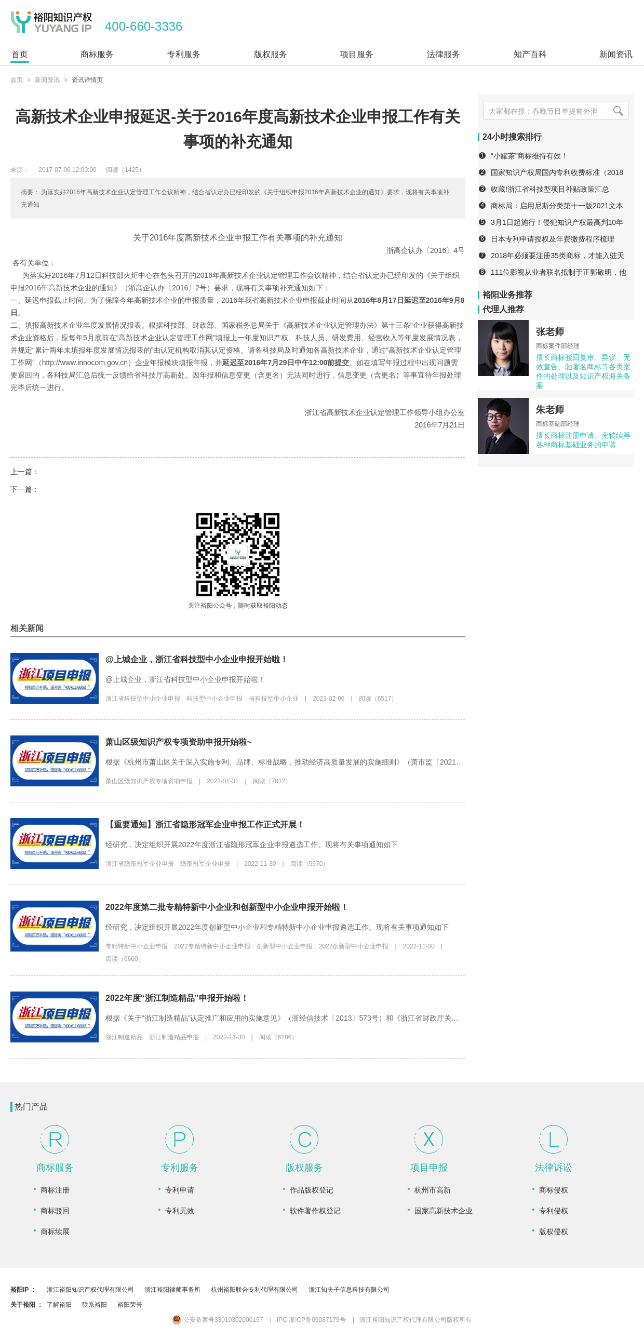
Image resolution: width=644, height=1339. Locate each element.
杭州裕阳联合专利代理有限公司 (254, 1289)
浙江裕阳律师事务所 (172, 1289)
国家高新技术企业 (443, 1211)
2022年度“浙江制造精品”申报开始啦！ (177, 998)
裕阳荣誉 (129, 1304)
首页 (16, 80)
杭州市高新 (432, 1190)
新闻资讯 (47, 80)
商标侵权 (553, 1190)
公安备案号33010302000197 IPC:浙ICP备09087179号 (259, 1319)
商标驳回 (55, 1211)
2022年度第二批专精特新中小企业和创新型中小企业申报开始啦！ (226, 907)
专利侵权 (553, 1211)
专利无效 (179, 1211)
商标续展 (55, 1231)
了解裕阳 (59, 1304)
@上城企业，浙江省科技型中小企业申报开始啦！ (196, 659)
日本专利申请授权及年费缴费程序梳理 (552, 239)
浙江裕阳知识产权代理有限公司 (90, 1289)
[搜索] (618, 110)
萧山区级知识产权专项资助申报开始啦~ (178, 742)
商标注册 (55, 1190)
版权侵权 (553, 1231)
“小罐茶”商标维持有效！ (529, 156)
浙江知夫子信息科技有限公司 (349, 1289)
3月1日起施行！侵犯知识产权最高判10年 (557, 222)
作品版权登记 (311, 1190)
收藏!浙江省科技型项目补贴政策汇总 (550, 189)
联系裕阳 (94, 1304)
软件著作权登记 (315, 1211)
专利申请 (179, 1190)
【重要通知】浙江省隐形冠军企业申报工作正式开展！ (205, 824)
